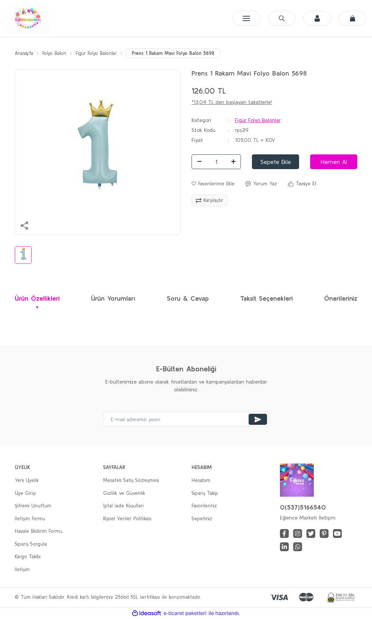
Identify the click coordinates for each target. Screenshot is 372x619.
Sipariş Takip (205, 493)
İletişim (22, 569)
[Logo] (28, 18)
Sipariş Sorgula (31, 544)
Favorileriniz (204, 506)
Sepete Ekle (275, 161)
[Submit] (258, 419)
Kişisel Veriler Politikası (127, 518)
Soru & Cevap (188, 298)
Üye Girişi (25, 493)
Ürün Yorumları (113, 298)
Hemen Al (334, 161)
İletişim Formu (30, 518)
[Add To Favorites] (213, 184)
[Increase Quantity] (233, 162)
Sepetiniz (202, 518)
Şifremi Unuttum (33, 506)
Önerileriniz (340, 298)
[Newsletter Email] (186, 419)
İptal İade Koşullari (123, 506)
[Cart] (352, 18)
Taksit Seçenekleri (266, 298)
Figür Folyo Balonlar (258, 120)
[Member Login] (317, 18)
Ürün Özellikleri (37, 298)
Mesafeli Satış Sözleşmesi (131, 480)
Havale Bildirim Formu (38, 531)
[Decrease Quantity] (199, 162)
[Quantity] (216, 162)
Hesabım (201, 480)
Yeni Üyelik (27, 480)
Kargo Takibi (28, 557)
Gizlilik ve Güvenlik (124, 493)
